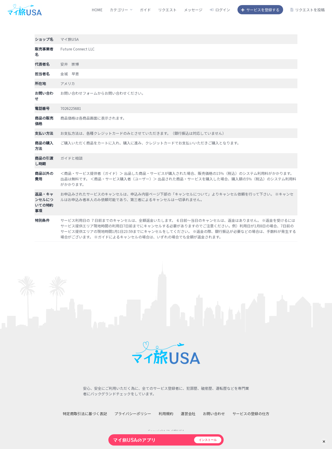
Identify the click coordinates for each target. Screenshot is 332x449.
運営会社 (188, 413)
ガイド (145, 9)
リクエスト (167, 9)
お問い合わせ (214, 413)
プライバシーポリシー (132, 413)
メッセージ (193, 9)
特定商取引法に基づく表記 (85, 413)
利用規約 (166, 413)
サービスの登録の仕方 (250, 413)
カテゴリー (119, 9)
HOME (97, 9)
